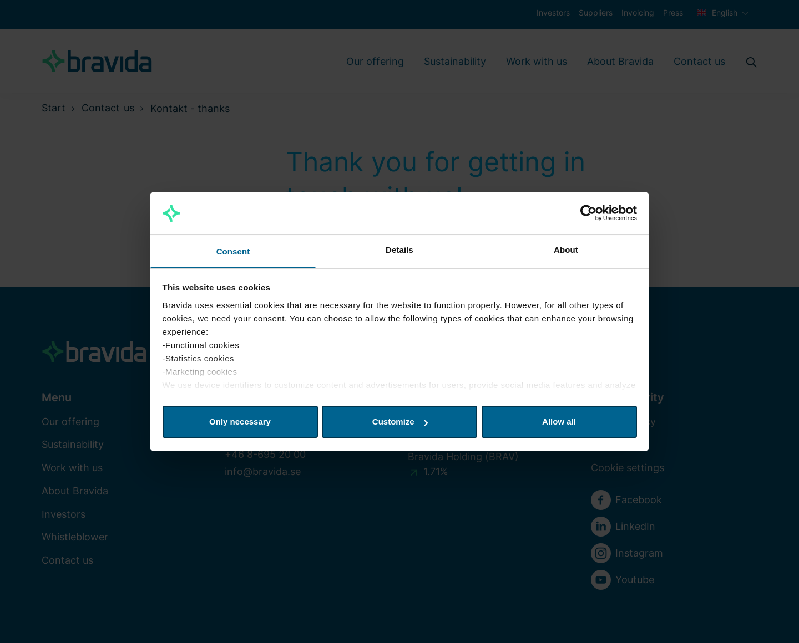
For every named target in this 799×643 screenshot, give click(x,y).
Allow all (559, 421)
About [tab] (566, 249)
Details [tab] (399, 249)
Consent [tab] (233, 251)
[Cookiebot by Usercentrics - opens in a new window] (588, 213)
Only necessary (240, 421)
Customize (400, 421)
